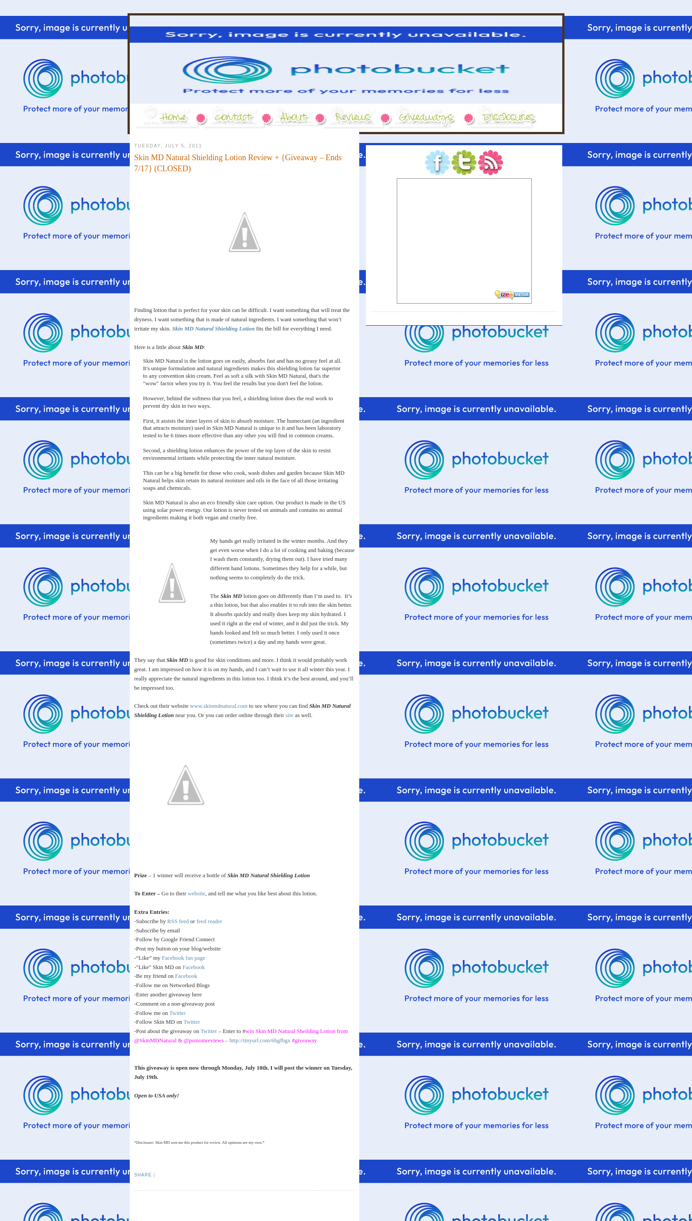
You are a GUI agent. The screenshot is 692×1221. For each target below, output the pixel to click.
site (289, 715)
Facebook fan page (183, 957)
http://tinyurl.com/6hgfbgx (259, 1040)
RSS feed (178, 921)
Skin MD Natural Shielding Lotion (213, 328)
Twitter (177, 1013)
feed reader (209, 921)
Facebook (194, 967)
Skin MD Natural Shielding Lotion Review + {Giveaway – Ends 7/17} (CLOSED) (238, 163)
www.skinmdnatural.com (219, 706)
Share (143, 1174)
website (196, 893)
